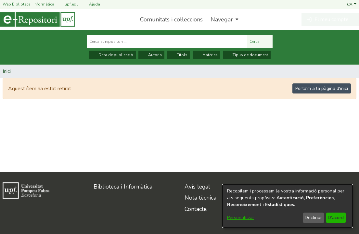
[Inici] (37, 19)
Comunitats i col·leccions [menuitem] (171, 19)
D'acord (336, 218)
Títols (178, 54)
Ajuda (90, 4)
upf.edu (68, 4)
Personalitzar (240, 218)
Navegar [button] (222, 19)
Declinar (313, 218)
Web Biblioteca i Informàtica (28, 4)
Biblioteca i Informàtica (123, 187)
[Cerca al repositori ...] (167, 41)
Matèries (206, 54)
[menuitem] (223, 19)
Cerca (260, 41)
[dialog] (288, 206)
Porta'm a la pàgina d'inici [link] (321, 88)
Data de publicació (112, 54)
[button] (351, 4)
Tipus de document (246, 54)
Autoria (151, 54)
